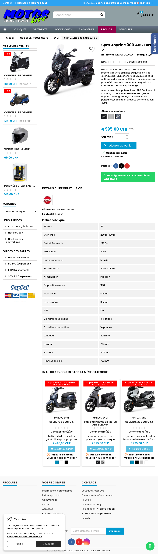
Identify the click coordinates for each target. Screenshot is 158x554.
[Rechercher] (79, 14)
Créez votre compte (124, 2)
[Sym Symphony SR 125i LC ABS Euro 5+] (100, 384)
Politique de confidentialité (24, 536)
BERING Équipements (19, 263)
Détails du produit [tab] (57, 188)
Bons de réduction (52, 513)
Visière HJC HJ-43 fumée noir (19, 149)
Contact (7, 2)
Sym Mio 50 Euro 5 (61, 422)
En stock (47, 214)
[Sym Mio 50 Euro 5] (62, 384)
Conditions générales (20, 226)
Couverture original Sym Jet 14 (19, 75)
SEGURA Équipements (20, 276)
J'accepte (48, 544)
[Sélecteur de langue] (145, 3)
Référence (107, 54)
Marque (142, 54)
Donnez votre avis (137, 62)
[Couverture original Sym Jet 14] (19, 54)
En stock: (107, 156)
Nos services (15, 232)
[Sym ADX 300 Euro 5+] (139, 384)
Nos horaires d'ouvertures (14, 240)
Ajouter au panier (118, 146)
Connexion (102, 2)
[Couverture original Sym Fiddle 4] (19, 91)
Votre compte (53, 482)
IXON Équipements (18, 270)
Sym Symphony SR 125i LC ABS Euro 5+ (100, 423)
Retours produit (51, 495)
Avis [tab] (79, 188)
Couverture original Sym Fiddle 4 (19, 112)
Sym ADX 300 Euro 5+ (139, 422)
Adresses (47, 509)
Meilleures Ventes (16, 46)
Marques (9, 204)
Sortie (19, 544)
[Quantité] (120, 136)
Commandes (49, 499)
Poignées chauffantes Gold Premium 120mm (19, 185)
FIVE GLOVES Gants (18, 257)
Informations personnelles (57, 490)
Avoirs (45, 504)
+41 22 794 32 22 (38, 2)
